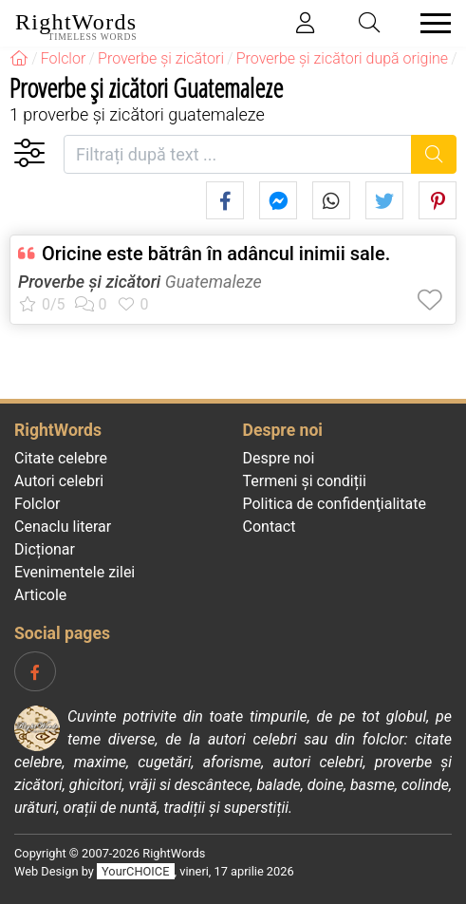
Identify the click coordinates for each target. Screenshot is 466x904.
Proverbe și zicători (89, 282)
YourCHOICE (135, 871)
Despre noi (279, 458)
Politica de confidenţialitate (334, 504)
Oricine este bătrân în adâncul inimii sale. (216, 253)
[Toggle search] (370, 23)
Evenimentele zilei (74, 572)
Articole (40, 595)
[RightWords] (18, 58)
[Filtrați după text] (238, 154)
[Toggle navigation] (430, 23)
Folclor (37, 504)
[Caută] (434, 154)
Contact (269, 527)
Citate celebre (60, 458)
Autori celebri (58, 481)
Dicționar (44, 549)
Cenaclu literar (62, 527)
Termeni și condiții (304, 481)
